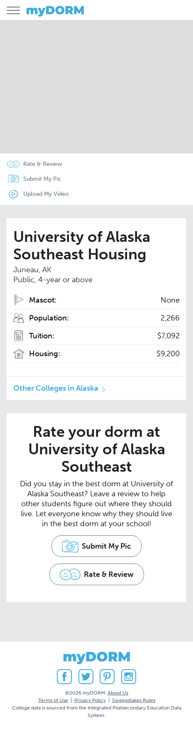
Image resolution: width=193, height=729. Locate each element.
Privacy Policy (90, 700)
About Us (117, 693)
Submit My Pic (42, 178)
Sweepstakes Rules (133, 700)
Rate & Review (42, 163)
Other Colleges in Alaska (55, 388)
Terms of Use (53, 700)
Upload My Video (46, 193)
